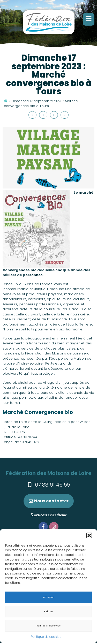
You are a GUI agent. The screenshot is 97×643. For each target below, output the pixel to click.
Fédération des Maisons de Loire (48, 473)
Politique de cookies (46, 636)
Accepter (48, 597)
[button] (89, 535)
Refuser (48, 611)
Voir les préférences (48, 625)
